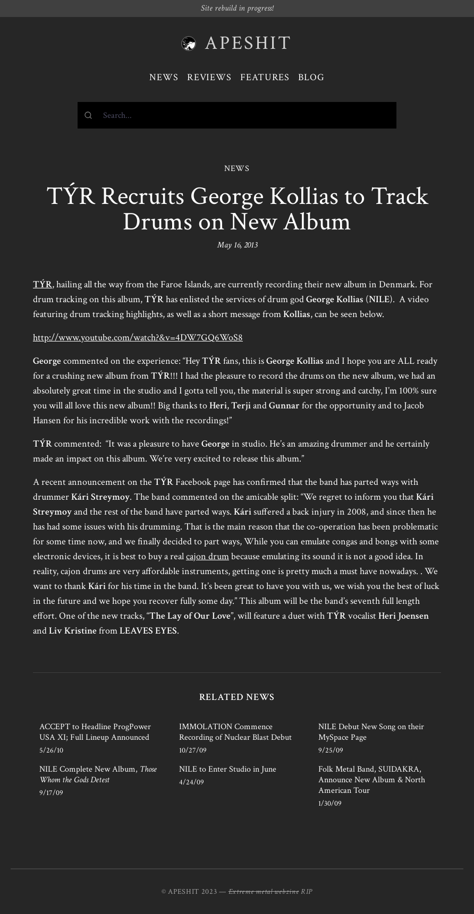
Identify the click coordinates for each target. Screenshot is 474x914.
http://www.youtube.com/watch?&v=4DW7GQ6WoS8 (138, 337)
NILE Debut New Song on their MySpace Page (371, 732)
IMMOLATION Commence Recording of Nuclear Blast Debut (235, 732)
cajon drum (207, 556)
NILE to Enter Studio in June (227, 769)
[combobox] (237, 115)
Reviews (209, 77)
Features (265, 77)
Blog (311, 77)
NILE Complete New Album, (98, 774)
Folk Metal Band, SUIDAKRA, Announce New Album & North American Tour (371, 780)
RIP (306, 891)
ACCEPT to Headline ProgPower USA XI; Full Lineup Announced (95, 732)
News (164, 77)
